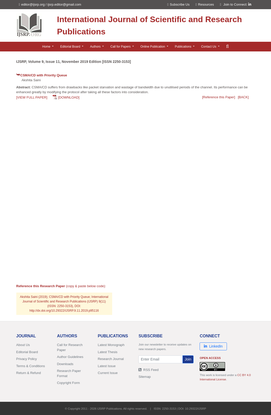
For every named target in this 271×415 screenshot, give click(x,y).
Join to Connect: (237, 4)
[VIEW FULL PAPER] (31, 97)
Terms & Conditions (30, 366)
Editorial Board (27, 352)
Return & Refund (28, 373)
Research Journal (111, 359)
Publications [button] (183, 46)
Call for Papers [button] (121, 46)
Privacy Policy (26, 359)
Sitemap (144, 377)
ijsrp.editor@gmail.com (64, 4)
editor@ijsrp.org (33, 4)
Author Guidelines (70, 357)
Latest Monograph (111, 345)
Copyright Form (68, 383)
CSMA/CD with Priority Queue (43, 75)
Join (188, 359)
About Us (23, 345)
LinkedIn (213, 346)
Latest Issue (106, 366)
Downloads (65, 364)
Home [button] (46, 46)
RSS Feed (148, 370)
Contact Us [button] (209, 46)
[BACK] (243, 97)
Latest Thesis (107, 352)
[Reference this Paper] (218, 97)
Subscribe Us (178, 4)
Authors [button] (95, 46)
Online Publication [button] (153, 46)
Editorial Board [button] (70, 46)
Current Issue (108, 373)
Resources (205, 4)
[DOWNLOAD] (69, 97)
